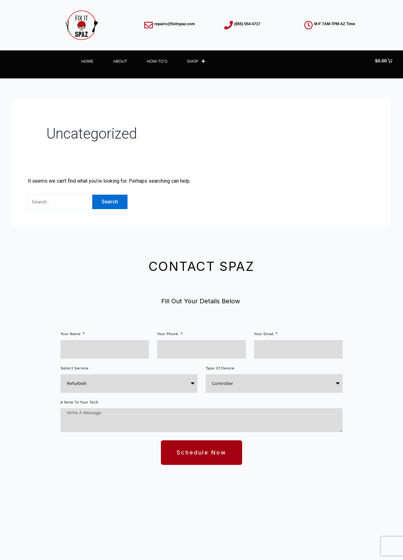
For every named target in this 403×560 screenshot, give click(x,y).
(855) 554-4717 (249, 23)
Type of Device (220, 369)
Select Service (74, 369)
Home (87, 61)
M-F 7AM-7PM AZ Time (337, 23)
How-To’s (157, 61)
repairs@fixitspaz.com (176, 23)
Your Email (264, 335)
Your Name (71, 335)
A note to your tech (79, 403)
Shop (196, 61)
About (120, 61)
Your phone (168, 335)
